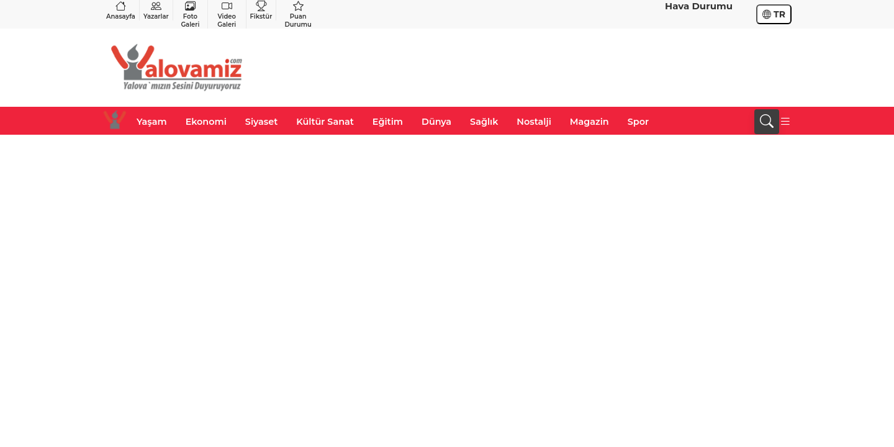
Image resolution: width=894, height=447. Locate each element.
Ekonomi (206, 121)
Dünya (436, 121)
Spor (638, 121)
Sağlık (484, 121)
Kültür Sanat (325, 121)
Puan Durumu (298, 14)
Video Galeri (227, 14)
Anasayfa (120, 10)
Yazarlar (156, 10)
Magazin (589, 121)
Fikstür (261, 10)
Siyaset (261, 121)
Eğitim (387, 121)
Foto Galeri (190, 14)
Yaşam (152, 121)
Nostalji (534, 121)
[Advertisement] (566, 68)
